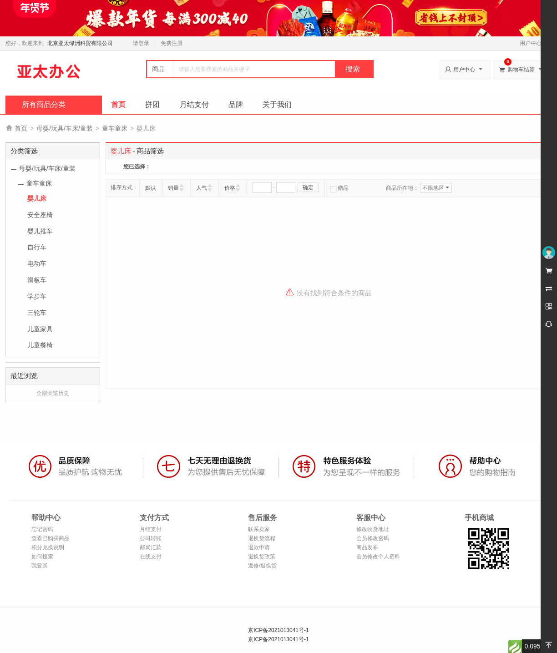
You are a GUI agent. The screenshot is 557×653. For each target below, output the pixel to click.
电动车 (36, 263)
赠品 (339, 188)
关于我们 (277, 104)
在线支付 (151, 556)
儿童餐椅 (40, 345)
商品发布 (367, 547)
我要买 (39, 565)
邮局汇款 (151, 547)
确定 (308, 187)
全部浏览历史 (52, 393)
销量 (173, 188)
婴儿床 (36, 198)
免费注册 (171, 43)
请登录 (141, 43)
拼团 (152, 104)
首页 (118, 104)
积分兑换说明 (47, 547)
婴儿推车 (40, 231)
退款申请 (259, 547)
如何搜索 (42, 556)
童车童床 (114, 128)
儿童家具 (40, 329)
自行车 (36, 247)
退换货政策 (261, 556)
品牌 (235, 104)
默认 (150, 188)
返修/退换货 (262, 565)
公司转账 (151, 538)
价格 (229, 188)
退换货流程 (261, 538)
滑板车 (36, 279)
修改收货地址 (372, 529)
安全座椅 (40, 214)
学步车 (36, 296)
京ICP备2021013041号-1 (278, 630)
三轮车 (36, 312)
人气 (201, 188)
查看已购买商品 (50, 538)
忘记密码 (42, 529)
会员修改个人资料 (378, 556)
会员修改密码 (372, 538)
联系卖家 (259, 529)
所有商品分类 (44, 104)
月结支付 (194, 104)
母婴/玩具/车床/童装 (64, 128)
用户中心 (533, 43)
